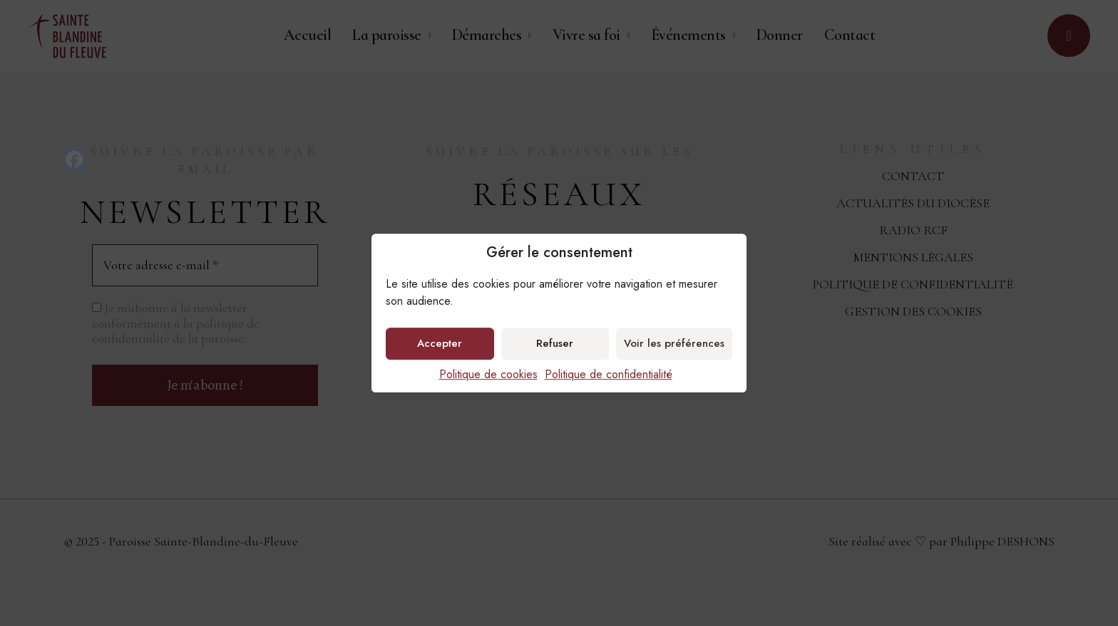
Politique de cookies (488, 374)
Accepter (439, 343)
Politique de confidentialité (608, 374)
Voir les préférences (674, 343)
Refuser (554, 343)
